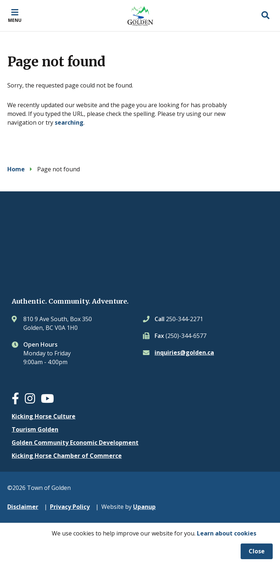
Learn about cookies (226, 533)
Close (257, 551)
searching (69, 122)
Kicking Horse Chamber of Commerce (67, 456)
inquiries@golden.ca (184, 352)
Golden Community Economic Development (75, 443)
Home (16, 169)
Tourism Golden (35, 429)
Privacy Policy (70, 507)
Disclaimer (22, 507)
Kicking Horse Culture (43, 416)
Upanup (144, 507)
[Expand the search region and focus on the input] (265, 15)
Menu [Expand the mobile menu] (15, 20)
